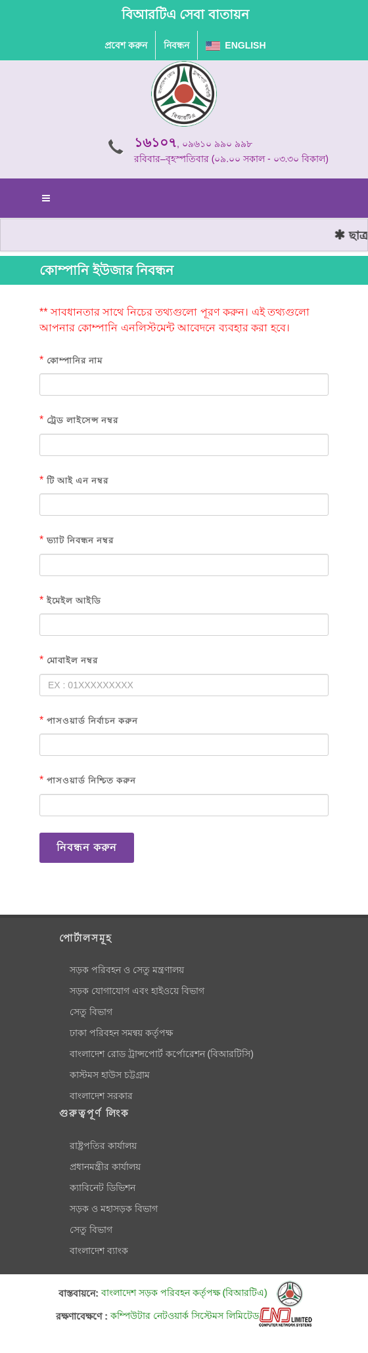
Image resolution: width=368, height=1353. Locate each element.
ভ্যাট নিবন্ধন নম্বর (80, 540)
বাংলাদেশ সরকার (101, 1096)
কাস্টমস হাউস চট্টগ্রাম (110, 1075)
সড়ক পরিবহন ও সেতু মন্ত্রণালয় (127, 970)
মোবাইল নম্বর (72, 660)
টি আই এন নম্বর (77, 481)
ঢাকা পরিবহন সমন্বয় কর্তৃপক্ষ (121, 1033)
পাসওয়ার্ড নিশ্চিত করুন (91, 780)
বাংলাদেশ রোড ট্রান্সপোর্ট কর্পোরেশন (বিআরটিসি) (162, 1054)
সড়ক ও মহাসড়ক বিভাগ (114, 1208)
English (236, 45)
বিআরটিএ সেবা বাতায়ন (185, 14)
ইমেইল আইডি (74, 601)
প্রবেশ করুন (125, 45)
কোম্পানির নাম (75, 360)
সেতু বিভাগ (91, 1012)
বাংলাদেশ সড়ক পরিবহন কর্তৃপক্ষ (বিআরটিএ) (202, 1292)
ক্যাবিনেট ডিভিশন (102, 1187)
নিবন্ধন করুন (87, 847)
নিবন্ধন (176, 45)
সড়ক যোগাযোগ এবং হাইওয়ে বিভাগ (137, 991)
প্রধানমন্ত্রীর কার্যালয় (105, 1166)
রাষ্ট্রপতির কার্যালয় (103, 1145)
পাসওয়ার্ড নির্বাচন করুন (92, 721)
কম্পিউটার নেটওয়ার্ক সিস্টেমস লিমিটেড (211, 1315)
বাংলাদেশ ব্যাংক (99, 1250)
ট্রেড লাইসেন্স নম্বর (82, 420)
